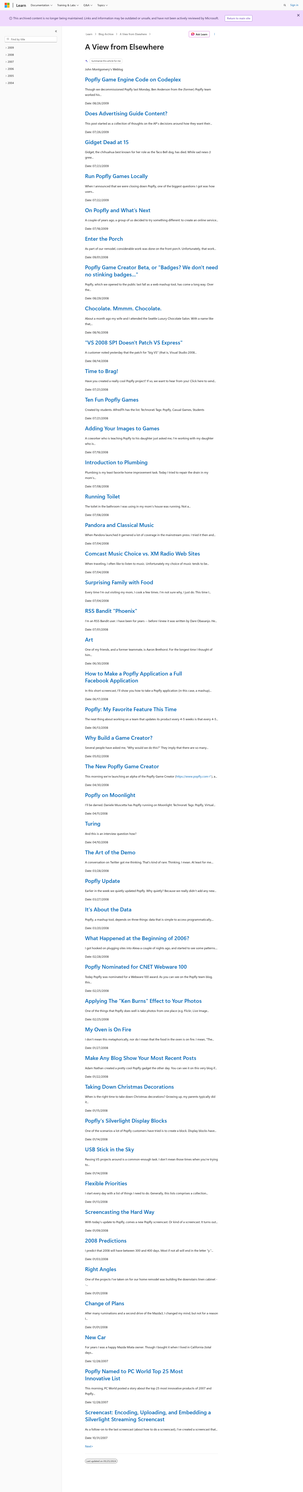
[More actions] (214, 34)
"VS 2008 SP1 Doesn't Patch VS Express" (134, 342)
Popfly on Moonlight (110, 794)
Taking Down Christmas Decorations (129, 1086)
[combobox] (31, 39)
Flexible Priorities (106, 1183)
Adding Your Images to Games (122, 428)
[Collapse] (56, 31)
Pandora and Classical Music (119, 524)
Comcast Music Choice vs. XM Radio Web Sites (142, 553)
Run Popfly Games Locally (116, 175)
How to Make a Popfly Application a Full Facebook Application (133, 677)
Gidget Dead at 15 (107, 141)
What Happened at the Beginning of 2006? (137, 937)
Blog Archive (106, 34)
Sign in (294, 5)
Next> (89, 1446)
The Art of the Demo (110, 852)
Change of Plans (104, 1303)
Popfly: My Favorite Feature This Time (131, 709)
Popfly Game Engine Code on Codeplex (133, 79)
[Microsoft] (7, 5)
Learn (89, 34)
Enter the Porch (104, 238)
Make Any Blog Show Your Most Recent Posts (140, 1057)
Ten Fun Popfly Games (112, 399)
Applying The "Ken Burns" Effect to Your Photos (143, 1000)
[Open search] (285, 5)
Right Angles (100, 1268)
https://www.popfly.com (192, 776)
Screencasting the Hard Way (119, 1211)
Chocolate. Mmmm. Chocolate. (123, 308)
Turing (92, 823)
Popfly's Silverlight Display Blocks (126, 1120)
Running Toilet (102, 496)
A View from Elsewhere (133, 34)
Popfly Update (102, 880)
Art (89, 639)
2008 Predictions (106, 1240)
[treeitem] (31, 48)
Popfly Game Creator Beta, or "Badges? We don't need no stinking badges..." (151, 270)
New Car (95, 1337)
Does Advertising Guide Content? (126, 113)
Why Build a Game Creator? (118, 737)
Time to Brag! (101, 370)
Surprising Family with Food (119, 582)
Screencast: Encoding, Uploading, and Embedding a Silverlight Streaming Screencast (148, 1415)
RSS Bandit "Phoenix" (111, 610)
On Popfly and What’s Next (118, 210)
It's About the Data (108, 909)
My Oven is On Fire (108, 1029)
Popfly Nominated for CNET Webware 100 (136, 966)
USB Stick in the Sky (109, 1149)
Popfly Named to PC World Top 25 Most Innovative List (134, 1374)
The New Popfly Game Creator (122, 766)
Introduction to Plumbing (116, 462)
